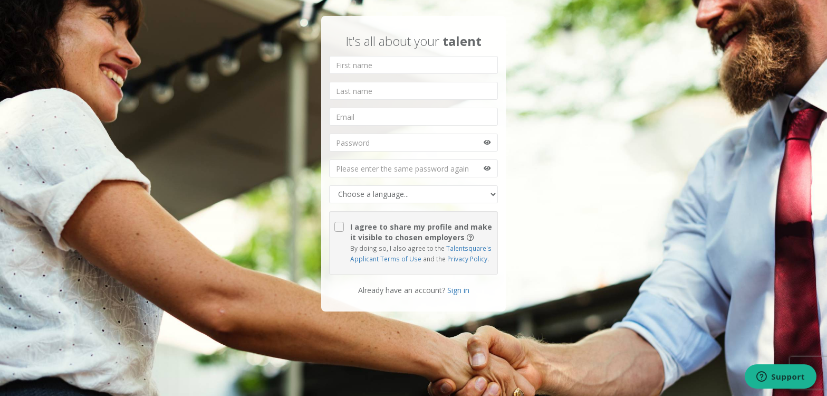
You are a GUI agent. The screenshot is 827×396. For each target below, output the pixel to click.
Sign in (458, 290)
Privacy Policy (466, 258)
